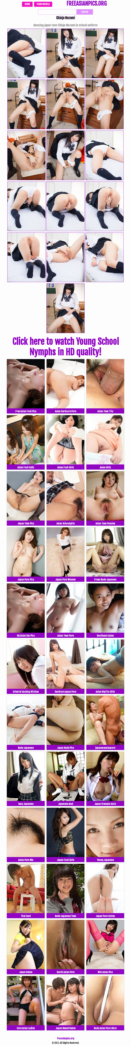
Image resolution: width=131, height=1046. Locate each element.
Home (27, 4)
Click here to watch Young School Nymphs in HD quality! (65, 346)
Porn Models (43, 4)
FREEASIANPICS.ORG (87, 4)
